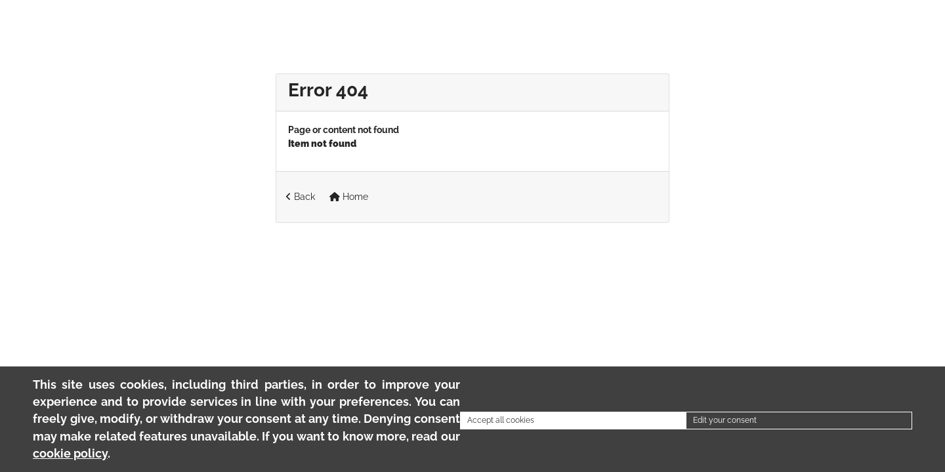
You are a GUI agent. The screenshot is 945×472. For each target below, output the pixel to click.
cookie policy (70, 453)
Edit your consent (725, 420)
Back (300, 196)
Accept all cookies (500, 420)
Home (348, 196)
